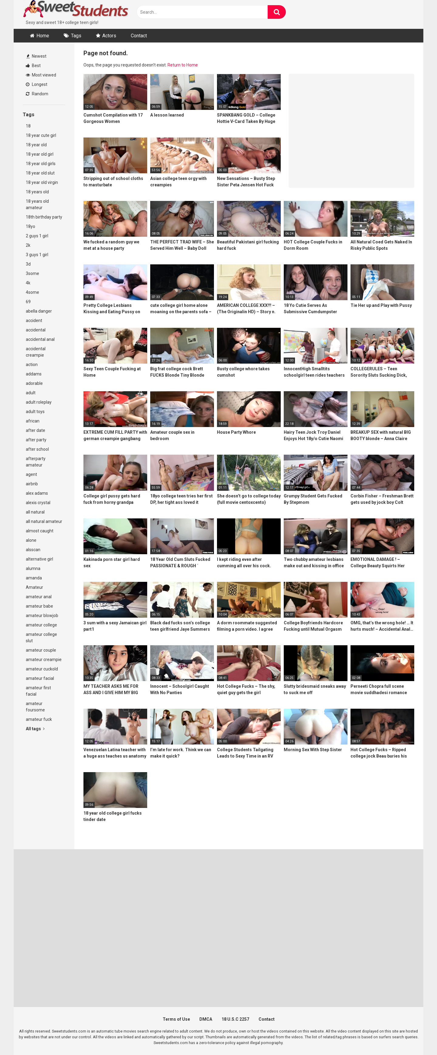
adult (31, 392)
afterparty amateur (36, 461)
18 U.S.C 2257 (235, 1019)
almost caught (39, 530)
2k (28, 245)
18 (28, 126)
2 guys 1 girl (37, 235)
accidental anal (40, 339)
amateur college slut (41, 637)
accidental (36, 329)
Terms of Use (176, 1019)
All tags (35, 728)
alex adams (37, 493)
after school (37, 449)
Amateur (34, 587)
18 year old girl (39, 154)
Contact (139, 36)
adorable (34, 383)
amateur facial (40, 678)
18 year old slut (40, 173)
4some (32, 292)
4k (28, 282)
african (32, 421)
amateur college (41, 624)
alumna (33, 568)
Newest (36, 56)
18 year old (36, 144)
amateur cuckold (42, 669)
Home (42, 36)
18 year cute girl (41, 135)
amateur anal (39, 596)
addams (34, 373)
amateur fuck (39, 719)
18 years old (37, 191)
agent (31, 474)
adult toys (35, 411)
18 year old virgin (42, 182)
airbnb (32, 483)
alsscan (33, 549)
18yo (30, 226)
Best (33, 65)
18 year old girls (41, 163)
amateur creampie (44, 659)
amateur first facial (38, 691)
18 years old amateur (37, 204)
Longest (36, 84)
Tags (76, 36)
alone (31, 540)
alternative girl (39, 559)
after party (36, 439)
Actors (109, 36)
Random (37, 93)
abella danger (39, 311)
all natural (35, 512)
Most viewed (41, 75)
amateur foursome (35, 706)
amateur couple (41, 650)
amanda (34, 577)
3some (32, 273)
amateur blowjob (42, 615)
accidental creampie (36, 352)
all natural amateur (44, 521)
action (32, 364)
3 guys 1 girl (37, 254)
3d (28, 264)
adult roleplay (39, 402)
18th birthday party (44, 217)
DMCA (205, 1019)
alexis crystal (38, 502)
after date (35, 430)
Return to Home (183, 65)
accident (34, 320)
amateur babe (39, 606)
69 (28, 301)
